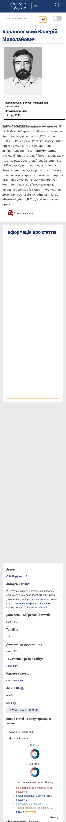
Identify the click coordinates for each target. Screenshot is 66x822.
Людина (11, 665)
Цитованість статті (20, 738)
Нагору (55, 817)
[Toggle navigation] (35, 6)
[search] (57, 3)
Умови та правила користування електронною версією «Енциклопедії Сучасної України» (31, 603)
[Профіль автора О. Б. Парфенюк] (16, 576)
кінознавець (13, 680)
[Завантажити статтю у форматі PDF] (21, 212)
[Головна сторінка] (18, 5)
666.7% (26, 811)
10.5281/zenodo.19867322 (23, 710)
